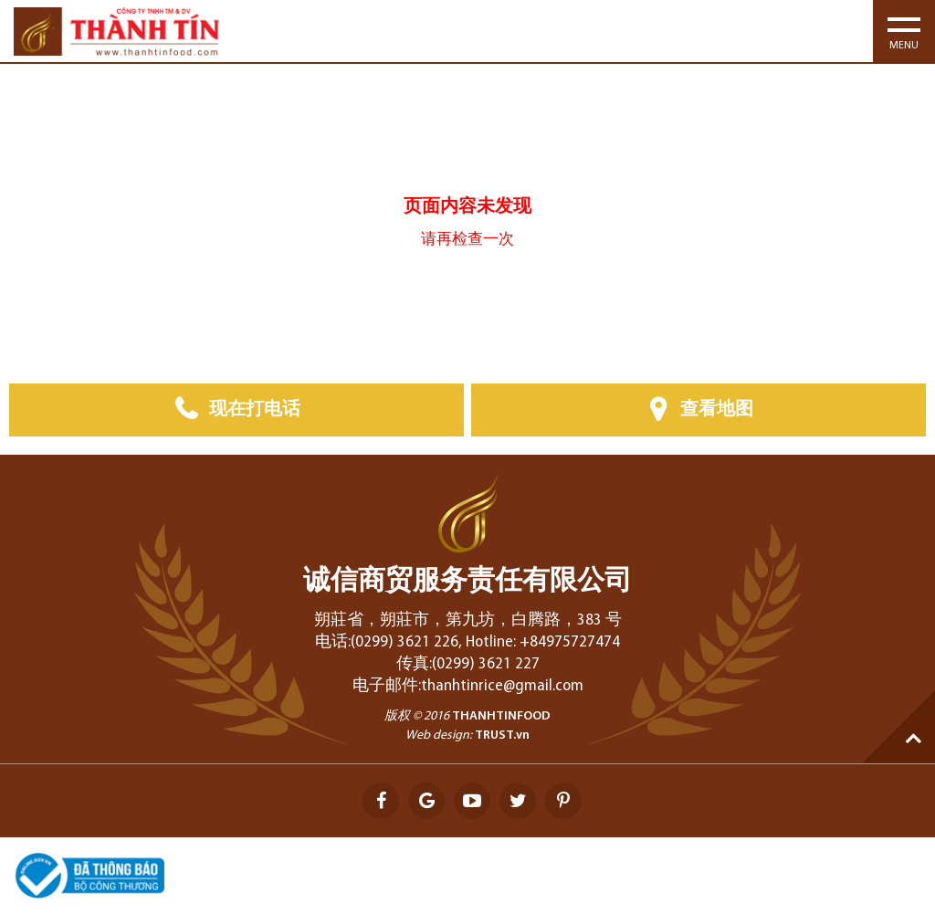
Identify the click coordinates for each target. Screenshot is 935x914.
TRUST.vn (502, 735)
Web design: (438, 735)
